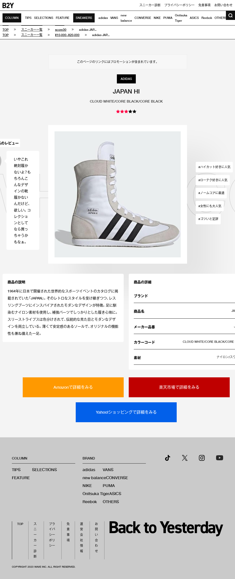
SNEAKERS (84, 18)
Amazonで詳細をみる (73, 387)
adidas (103, 18)
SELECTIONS (43, 18)
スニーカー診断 (150, 5)
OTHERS (221, 18)
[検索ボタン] (230, 15)
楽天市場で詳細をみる (179, 387)
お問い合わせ (223, 5)
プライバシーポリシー (179, 5)
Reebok (206, 18)
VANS (114, 18)
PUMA (167, 18)
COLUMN (12, 18)
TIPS (28, 18)
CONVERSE (143, 18)
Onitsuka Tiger (96, 493)
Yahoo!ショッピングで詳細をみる (126, 412)
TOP (20, 524)
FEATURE (62, 18)
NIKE (157, 18)
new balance (94, 477)
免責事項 (204, 5)
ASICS (194, 18)
